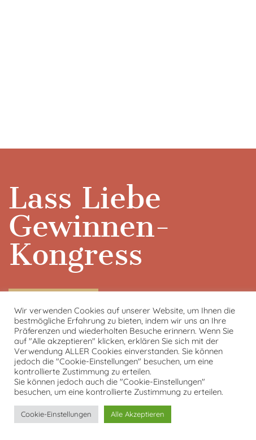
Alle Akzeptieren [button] (137, 414)
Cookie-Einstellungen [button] (56, 414)
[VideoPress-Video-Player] (128, 72)
